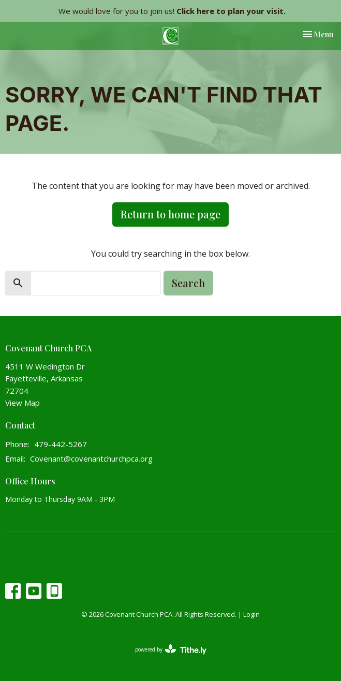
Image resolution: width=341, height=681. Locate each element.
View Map (22, 402)
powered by (170, 650)
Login (251, 614)
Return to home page (170, 214)
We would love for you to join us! (172, 11)
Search (188, 283)
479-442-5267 (60, 444)
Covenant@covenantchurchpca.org (91, 458)
